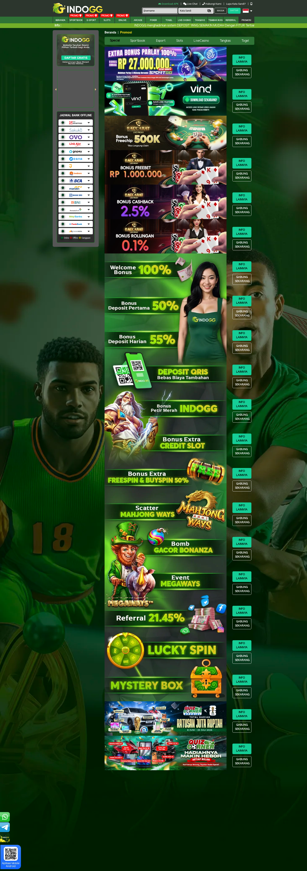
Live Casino (184, 20)
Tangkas (200, 20)
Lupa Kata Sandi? (236, 3)
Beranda (60, 20)
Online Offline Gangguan (75, 238)
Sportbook (76, 20)
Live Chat (190, 3)
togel (168, 20)
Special (115, 40)
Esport (160, 41)
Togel (245, 41)
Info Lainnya (241, 60)
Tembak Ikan (215, 20)
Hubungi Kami (212, 3)
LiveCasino (201, 41)
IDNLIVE (122, 20)
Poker (153, 20)
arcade (138, 20)
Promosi (246, 20)
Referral (231, 20)
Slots (107, 20)
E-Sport (91, 20)
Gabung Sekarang (242, 72)
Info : (58, 25)
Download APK (168, 3)
